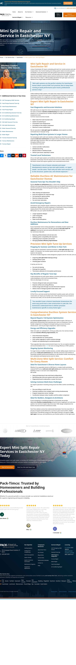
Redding (40, 581)
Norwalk (28, 581)
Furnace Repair (54, 559)
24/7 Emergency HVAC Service (56, 548)
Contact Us (40, 563)
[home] (5, 15)
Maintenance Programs (29, 564)
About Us (20, 12)
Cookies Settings (72, 591)
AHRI (47, 346)
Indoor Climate (27, 557)
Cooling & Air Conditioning (27, 551)
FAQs (39, 565)
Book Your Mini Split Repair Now (26, 467)
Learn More (68, 3)
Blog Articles (41, 555)
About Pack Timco (42, 549)
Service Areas (41, 557)
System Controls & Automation (28, 560)
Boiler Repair (54, 561)
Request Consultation (70, 15)
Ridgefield (46, 581)
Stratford (58, 581)
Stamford (52, 581)
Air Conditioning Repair (56, 566)
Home (14, 12)
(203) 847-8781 (71, 8)
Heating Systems (28, 548)
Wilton (74, 581)
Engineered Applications (27, 567)
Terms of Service (63, 591)
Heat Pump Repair (55, 564)
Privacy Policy (54, 591)
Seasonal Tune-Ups (55, 552)
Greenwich (17, 581)
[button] (29, 12)
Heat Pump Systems (29, 555)
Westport (63, 581)
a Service (58, 15)
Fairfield (12, 581)
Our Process (40, 552)
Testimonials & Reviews (43, 560)
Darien (7, 581)
